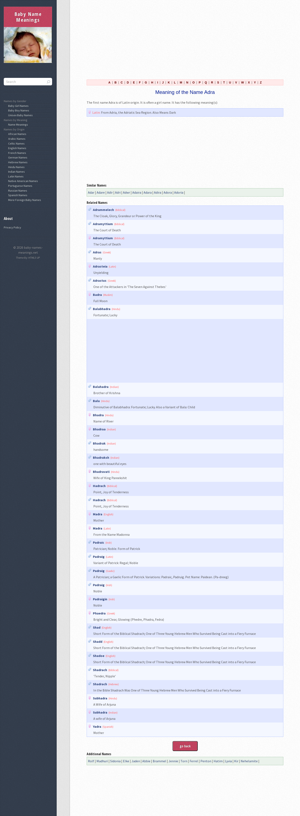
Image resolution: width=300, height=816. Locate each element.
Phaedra (99, 613)
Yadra (97, 726)
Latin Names (15, 176)
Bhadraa (99, 429)
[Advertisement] (185, 39)
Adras (97, 252)
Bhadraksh (101, 457)
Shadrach (100, 670)
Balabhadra (101, 309)
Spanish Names (17, 195)
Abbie (146, 761)
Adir (110, 192)
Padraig (99, 556)
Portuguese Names (19, 186)
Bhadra (98, 415)
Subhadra (100, 698)
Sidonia (115, 761)
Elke (126, 761)
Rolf (91, 761)
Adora (168, 192)
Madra (97, 514)
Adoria (178, 192)
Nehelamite (249, 761)
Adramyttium (103, 224)
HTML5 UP (34, 257)
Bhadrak (99, 443)
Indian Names (16, 171)
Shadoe (98, 656)
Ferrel (194, 761)
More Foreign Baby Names (24, 200)
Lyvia (228, 761)
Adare (101, 192)
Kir (236, 761)
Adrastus (99, 280)
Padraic (98, 542)
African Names (16, 134)
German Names (17, 157)
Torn (183, 761)
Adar (91, 192)
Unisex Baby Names (20, 115)
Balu (96, 401)
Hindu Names (16, 167)
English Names (16, 148)
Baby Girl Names (18, 106)
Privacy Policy (12, 227)
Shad (96, 627)
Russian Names (17, 190)
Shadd (97, 641)
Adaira (136, 192)
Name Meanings (17, 124)
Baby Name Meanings (28, 16)
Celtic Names (16, 143)
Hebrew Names (17, 162)
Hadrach (99, 486)
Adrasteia (100, 266)
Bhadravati (101, 472)
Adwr (126, 192)
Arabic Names (16, 139)
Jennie (173, 761)
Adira (157, 192)
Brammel (159, 761)
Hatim (218, 761)
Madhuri (102, 761)
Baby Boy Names (18, 110)
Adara (148, 192)
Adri (118, 192)
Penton (205, 761)
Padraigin (100, 599)
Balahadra (101, 387)
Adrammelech (103, 210)
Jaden (135, 761)
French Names (16, 153)
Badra (97, 295)
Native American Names (22, 181)
